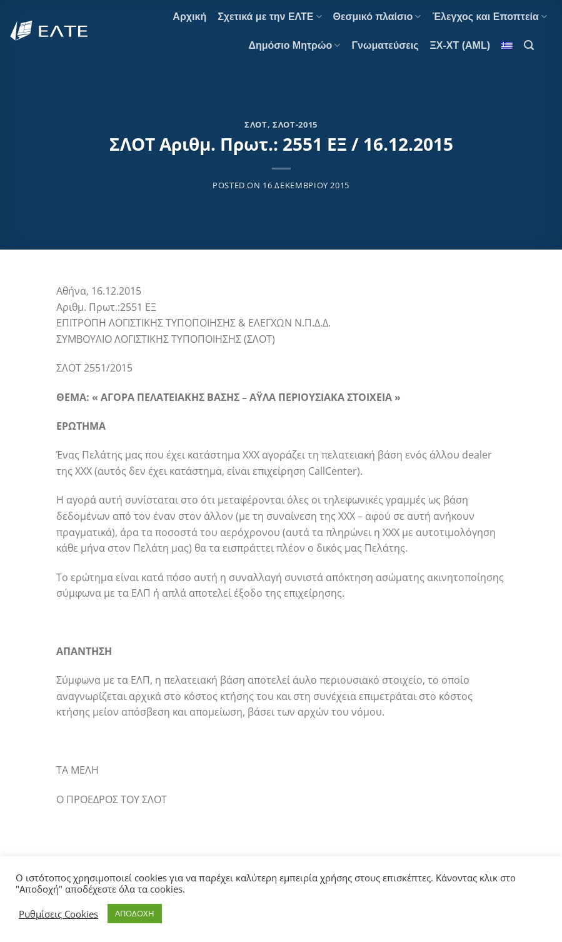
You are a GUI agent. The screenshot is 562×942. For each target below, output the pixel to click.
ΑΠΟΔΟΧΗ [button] (134, 913)
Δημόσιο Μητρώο (294, 45)
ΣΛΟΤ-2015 (295, 124)
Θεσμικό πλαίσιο (377, 17)
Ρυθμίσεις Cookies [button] (58, 913)
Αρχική (189, 16)
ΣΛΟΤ (256, 124)
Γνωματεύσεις (384, 45)
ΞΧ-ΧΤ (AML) (460, 45)
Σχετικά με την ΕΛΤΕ (269, 17)
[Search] (529, 45)
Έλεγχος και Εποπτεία (489, 17)
